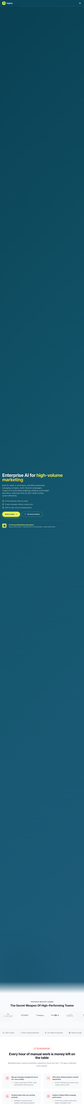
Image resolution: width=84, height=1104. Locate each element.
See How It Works (32, 514)
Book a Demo (11, 514)
